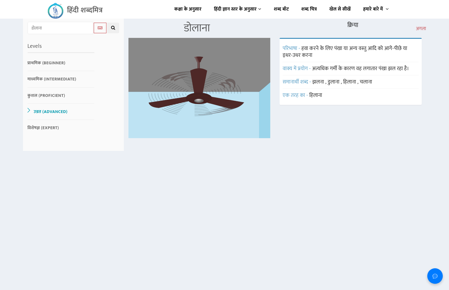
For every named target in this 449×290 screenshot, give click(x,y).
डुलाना (334, 82)
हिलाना (350, 82)
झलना (319, 82)
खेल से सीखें (340, 9)
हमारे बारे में (376, 9)
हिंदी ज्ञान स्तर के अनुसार (238, 9)
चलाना (366, 82)
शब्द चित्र (309, 9)
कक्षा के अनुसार (188, 9)
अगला (421, 28)
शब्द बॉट (281, 9)
